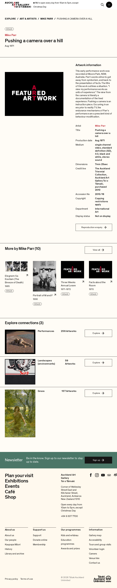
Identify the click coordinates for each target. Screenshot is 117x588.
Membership (39, 544)
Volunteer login (96, 549)
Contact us (94, 563)
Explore (98, 333)
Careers (93, 553)
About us (9, 535)
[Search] (102, 5)
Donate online (40, 540)
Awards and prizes (70, 548)
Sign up (98, 460)
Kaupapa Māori (12, 544)
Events (12, 486)
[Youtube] (103, 475)
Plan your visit (19, 475)
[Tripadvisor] (109, 475)
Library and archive (14, 553)
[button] (16, 283)
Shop (10, 497)
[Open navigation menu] (109, 5)
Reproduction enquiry (93, 227)
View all (98, 249)
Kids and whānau (69, 535)
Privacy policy (11, 578)
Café (10, 491)
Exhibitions (16, 481)
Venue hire (94, 558)
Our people (10, 540)
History (8, 549)
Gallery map (95, 535)
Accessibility (95, 540)
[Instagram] (97, 475)
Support (37, 535)
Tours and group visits (100, 544)
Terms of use (26, 578)
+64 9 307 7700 (69, 516)
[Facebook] (91, 475)
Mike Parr (10, 35)
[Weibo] (115, 475)
